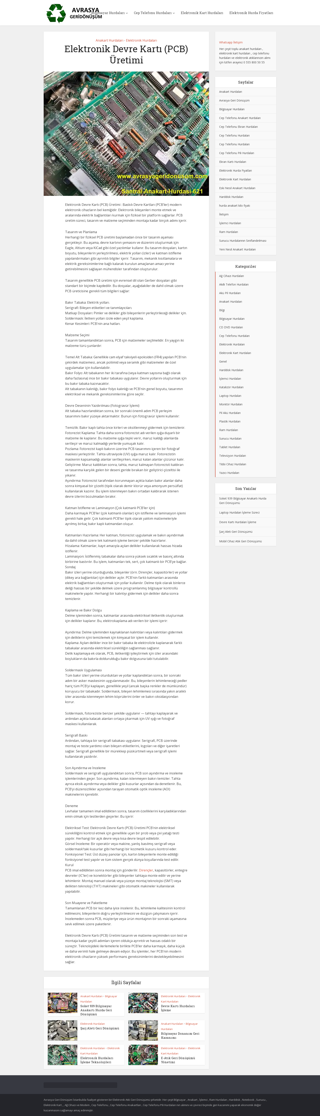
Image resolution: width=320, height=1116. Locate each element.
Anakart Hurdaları (109, 40)
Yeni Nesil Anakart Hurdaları (237, 249)
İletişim (224, 214)
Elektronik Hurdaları (141, 40)
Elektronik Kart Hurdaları (202, 13)
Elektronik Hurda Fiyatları (251, 13)
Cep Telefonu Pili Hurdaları (236, 153)
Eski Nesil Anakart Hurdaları (237, 188)
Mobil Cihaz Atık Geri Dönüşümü (240, 541)
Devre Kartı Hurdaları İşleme (237, 522)
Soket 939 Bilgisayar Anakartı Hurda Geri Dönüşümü (96, 1010)
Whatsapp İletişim (231, 42)
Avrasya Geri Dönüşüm (234, 100)
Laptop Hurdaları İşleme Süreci (239, 512)
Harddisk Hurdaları (231, 197)
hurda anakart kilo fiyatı (234, 205)
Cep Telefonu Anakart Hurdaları (240, 118)
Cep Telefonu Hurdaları (153, 13)
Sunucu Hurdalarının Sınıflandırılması (242, 241)
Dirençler (146, 870)
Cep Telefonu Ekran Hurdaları (238, 127)
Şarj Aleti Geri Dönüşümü (99, 1028)
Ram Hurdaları (228, 232)
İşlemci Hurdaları (230, 223)
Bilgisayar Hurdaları (108, 13)
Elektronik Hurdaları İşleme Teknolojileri (96, 1060)
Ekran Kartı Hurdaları (232, 162)
